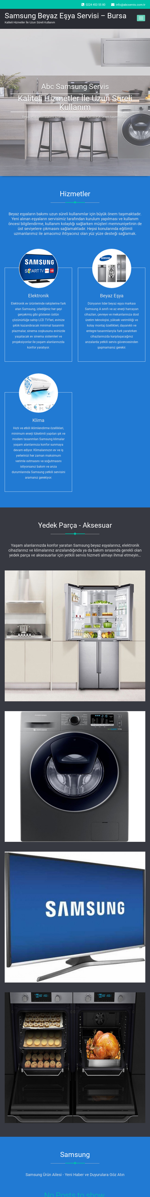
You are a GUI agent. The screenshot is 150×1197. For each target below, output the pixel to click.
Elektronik (38, 295)
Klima (38, 420)
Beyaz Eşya (111, 295)
